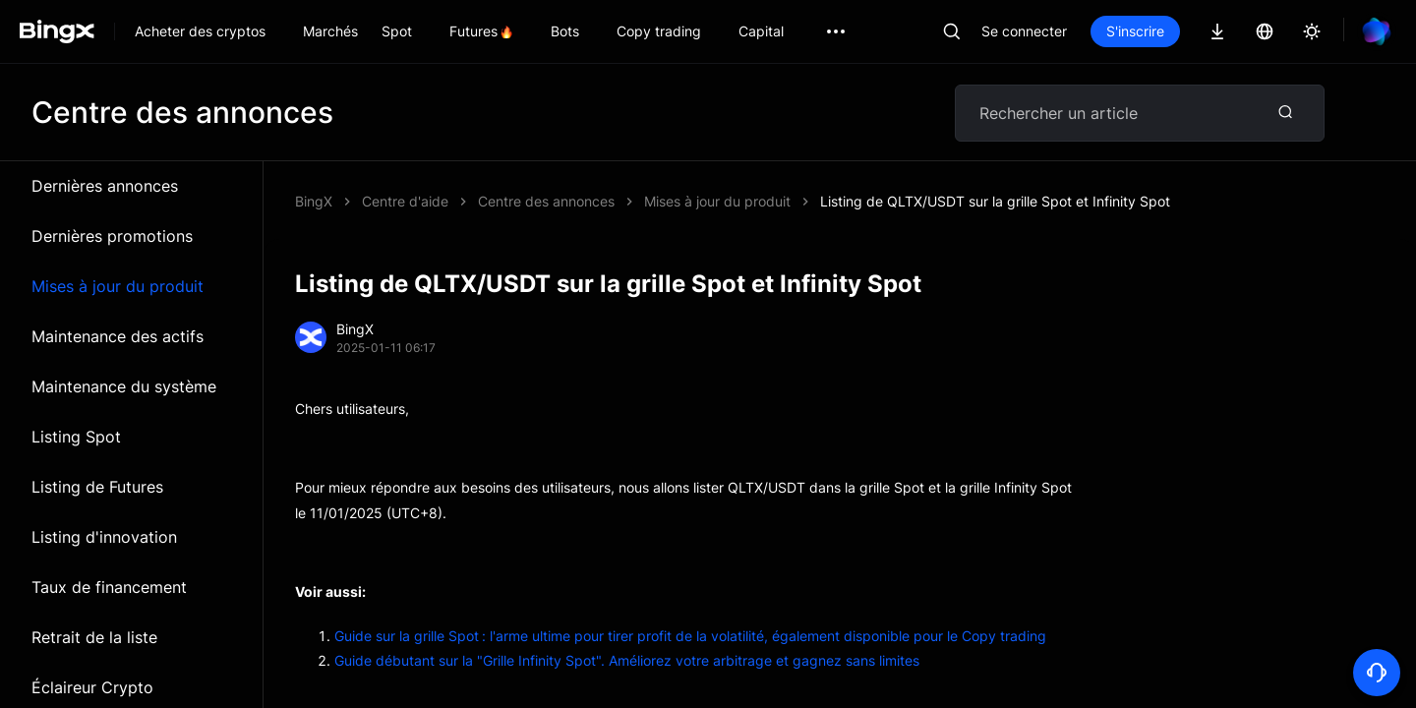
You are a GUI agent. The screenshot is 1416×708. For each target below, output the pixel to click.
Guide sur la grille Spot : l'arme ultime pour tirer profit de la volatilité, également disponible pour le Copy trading (690, 635)
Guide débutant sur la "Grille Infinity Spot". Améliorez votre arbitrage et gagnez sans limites (626, 660)
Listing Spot (76, 436)
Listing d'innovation (104, 537)
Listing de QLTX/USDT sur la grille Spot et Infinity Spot (995, 201)
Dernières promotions (112, 236)
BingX (313, 201)
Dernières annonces (104, 186)
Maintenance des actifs (117, 336)
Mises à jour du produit (117, 286)
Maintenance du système (123, 386)
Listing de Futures (97, 487)
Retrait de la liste (94, 637)
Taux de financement (109, 587)
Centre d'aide (405, 201)
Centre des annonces (546, 201)
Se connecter (1024, 31)
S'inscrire (1135, 31)
